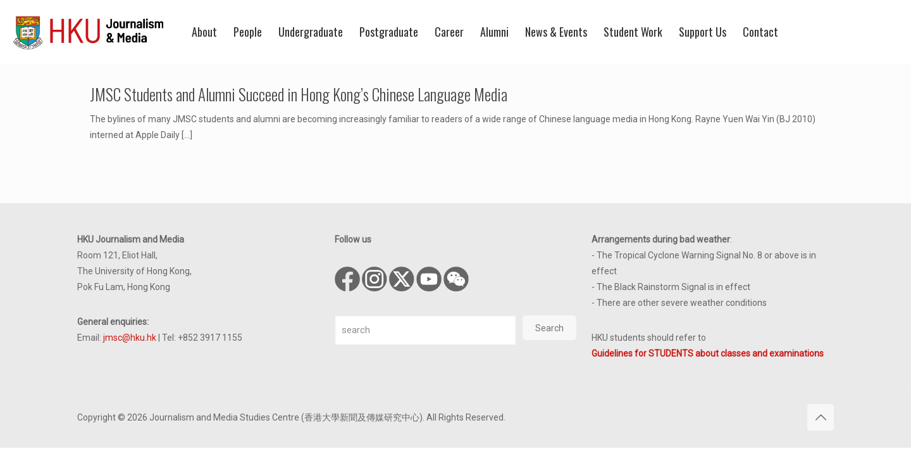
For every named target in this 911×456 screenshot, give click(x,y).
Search (549, 328)
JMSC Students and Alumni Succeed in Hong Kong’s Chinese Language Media (298, 94)
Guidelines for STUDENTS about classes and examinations (708, 353)
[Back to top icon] (820, 417)
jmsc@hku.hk (129, 337)
